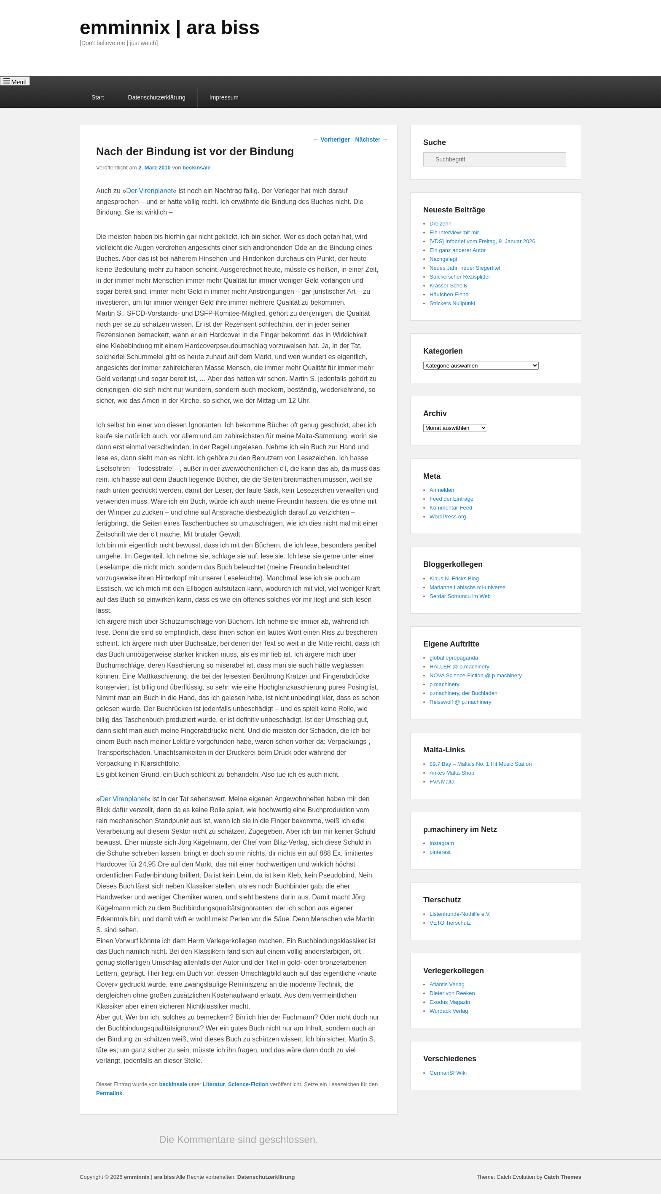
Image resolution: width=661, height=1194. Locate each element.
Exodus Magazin (450, 1002)
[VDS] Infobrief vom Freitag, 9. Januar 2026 (482, 241)
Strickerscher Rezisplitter (460, 277)
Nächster (371, 139)
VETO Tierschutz (450, 923)
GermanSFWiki (448, 1073)
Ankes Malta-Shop (452, 773)
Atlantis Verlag (447, 984)
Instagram (442, 843)
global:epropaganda (454, 658)
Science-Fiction (248, 1084)
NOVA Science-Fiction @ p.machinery (476, 675)
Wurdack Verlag (449, 1011)
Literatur (214, 1084)
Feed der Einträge (451, 499)
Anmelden (442, 490)
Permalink (109, 1093)
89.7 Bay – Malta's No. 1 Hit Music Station (481, 764)
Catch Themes (562, 1177)
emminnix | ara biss (170, 27)
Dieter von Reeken (452, 993)
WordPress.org (448, 516)
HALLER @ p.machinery (459, 666)
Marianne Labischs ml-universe (467, 587)
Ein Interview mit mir (454, 232)
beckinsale (197, 167)
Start (97, 97)
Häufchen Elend (449, 294)
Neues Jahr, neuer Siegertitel (465, 268)
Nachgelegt (443, 259)
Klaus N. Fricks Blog (454, 578)
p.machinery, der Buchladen (463, 693)
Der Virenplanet (149, 190)
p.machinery (444, 684)
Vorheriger (331, 139)
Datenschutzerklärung (156, 97)
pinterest (440, 852)
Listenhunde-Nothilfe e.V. (460, 914)
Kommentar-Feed (451, 507)
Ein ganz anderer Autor (458, 250)
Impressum (224, 97)
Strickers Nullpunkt (452, 303)
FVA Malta (442, 781)
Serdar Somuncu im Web (460, 596)
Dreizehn (440, 223)
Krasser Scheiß (448, 285)
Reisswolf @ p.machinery (461, 702)
